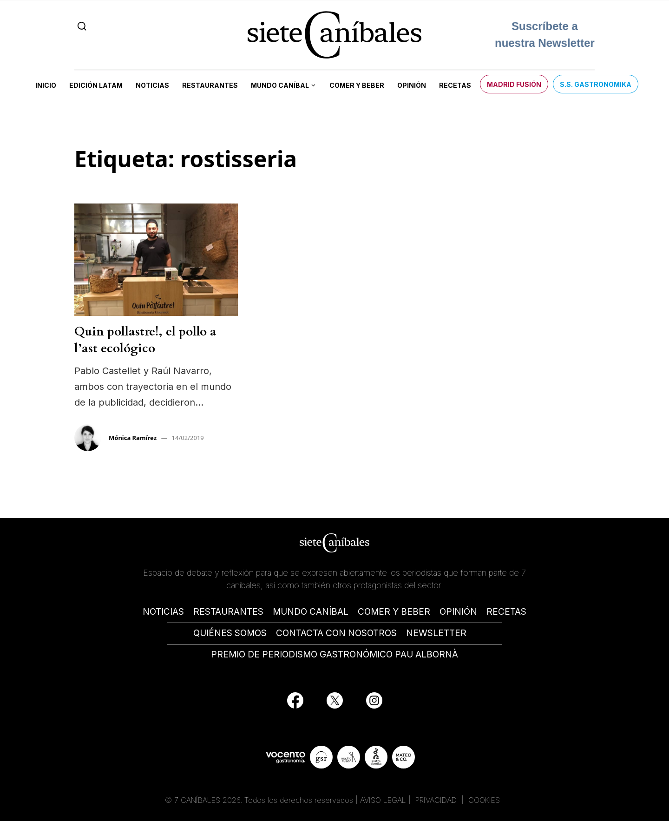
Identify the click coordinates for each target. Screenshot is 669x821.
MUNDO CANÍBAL (310, 611)
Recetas (455, 85)
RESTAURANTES (228, 611)
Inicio (45, 85)
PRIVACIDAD (437, 800)
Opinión (411, 85)
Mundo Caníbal (280, 85)
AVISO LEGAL (383, 800)
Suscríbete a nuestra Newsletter (545, 34)
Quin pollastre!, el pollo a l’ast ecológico (145, 339)
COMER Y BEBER (394, 611)
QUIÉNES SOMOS (230, 633)
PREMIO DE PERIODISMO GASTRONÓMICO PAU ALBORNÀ (334, 654)
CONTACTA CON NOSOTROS (336, 633)
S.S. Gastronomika (595, 84)
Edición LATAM (96, 85)
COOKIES (484, 800)
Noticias (152, 85)
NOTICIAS (163, 611)
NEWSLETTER (436, 633)
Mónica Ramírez (133, 437)
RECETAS (506, 611)
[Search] (82, 26)
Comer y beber (356, 85)
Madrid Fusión (514, 84)
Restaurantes (210, 85)
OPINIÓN (458, 611)
